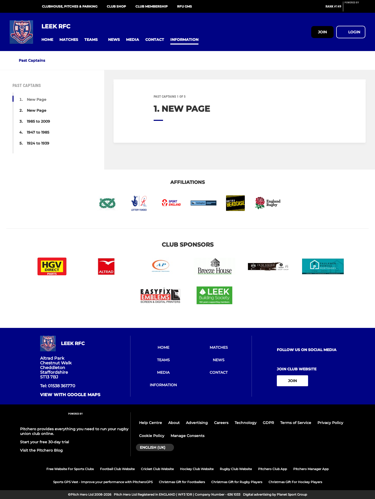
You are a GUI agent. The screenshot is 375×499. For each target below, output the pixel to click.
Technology (246, 422)
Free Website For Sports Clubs (70, 469)
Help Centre (150, 422)
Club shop (116, 6)
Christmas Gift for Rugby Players (236, 482)
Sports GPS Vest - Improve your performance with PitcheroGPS (103, 482)
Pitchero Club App (272, 469)
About (174, 422)
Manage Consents (187, 435)
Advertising (197, 422)
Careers (221, 422)
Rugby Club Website (236, 469)
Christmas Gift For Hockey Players (295, 482)
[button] (47, 40)
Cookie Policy (151, 435)
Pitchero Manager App (311, 469)
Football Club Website (117, 469)
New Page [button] (36, 99)
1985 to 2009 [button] (38, 121)
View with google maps (70, 395)
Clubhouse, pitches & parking (69, 6)
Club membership (151, 6)
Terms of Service (295, 422)
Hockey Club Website (197, 469)
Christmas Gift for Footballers (182, 482)
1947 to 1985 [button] (38, 132)
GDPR (268, 422)
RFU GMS (184, 6)
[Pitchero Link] (355, 8)
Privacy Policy (330, 422)
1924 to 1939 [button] (38, 143)
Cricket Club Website (157, 469)
